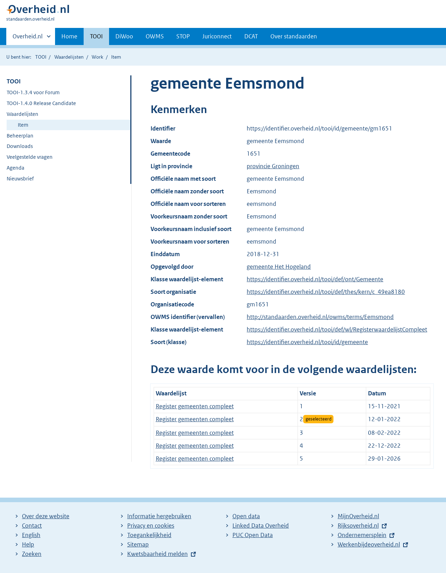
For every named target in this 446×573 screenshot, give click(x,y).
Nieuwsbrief (20, 178)
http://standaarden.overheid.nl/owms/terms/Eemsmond (320, 317)
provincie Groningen (273, 166)
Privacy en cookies (150, 525)
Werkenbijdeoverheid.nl (369, 544)
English (31, 535)
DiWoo (124, 36)
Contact (32, 525)
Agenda (15, 167)
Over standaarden (293, 36)
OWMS (155, 36)
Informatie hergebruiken (159, 516)
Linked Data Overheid (260, 525)
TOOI (96, 36)
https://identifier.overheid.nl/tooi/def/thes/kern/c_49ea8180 (326, 292)
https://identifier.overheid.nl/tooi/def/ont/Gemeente (315, 279)
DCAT (251, 36)
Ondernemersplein (362, 535)
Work (97, 57)
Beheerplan (20, 135)
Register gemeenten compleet (195, 406)
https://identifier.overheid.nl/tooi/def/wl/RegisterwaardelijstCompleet (337, 329)
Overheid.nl (28, 38)
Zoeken (31, 554)
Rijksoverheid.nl (358, 525)
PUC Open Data (252, 535)
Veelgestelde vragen (30, 157)
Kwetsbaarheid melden (157, 554)
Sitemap (138, 544)
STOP (183, 36)
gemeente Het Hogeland (279, 266)
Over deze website (45, 516)
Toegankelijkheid (149, 535)
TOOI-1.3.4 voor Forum (33, 92)
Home (69, 36)
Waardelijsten (69, 57)
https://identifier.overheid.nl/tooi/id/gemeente (307, 342)
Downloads (20, 146)
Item (23, 124)
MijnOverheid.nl (358, 516)
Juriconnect (217, 36)
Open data (246, 516)
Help (28, 544)
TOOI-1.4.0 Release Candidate (41, 103)
